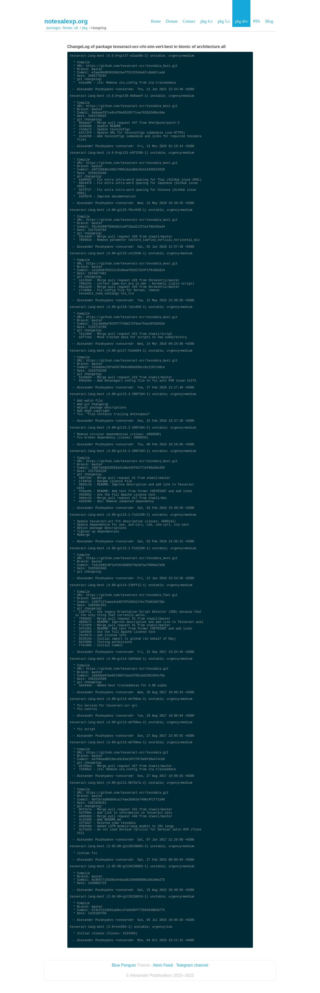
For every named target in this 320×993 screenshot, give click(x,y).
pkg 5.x (224, 21)
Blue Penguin (124, 965)
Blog (269, 21)
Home (156, 21)
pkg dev (241, 21)
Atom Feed (163, 965)
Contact (189, 21)
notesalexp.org (66, 21)
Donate (171, 21)
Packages (54, 28)
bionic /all (71, 28)
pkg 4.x (206, 21)
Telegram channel (192, 965)
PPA (256, 21)
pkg (84, 28)
